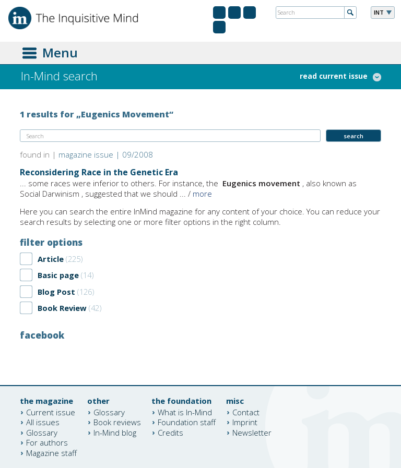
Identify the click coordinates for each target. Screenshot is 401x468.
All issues (43, 422)
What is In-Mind (185, 411)
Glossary (41, 432)
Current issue (50, 411)
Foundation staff (187, 422)
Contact (246, 411)
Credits (170, 432)
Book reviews (117, 422)
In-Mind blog (114, 432)
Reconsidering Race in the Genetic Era (99, 172)
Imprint (244, 422)
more (202, 193)
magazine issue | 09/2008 (105, 154)
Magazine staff (51, 452)
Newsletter (252, 432)
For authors (47, 442)
